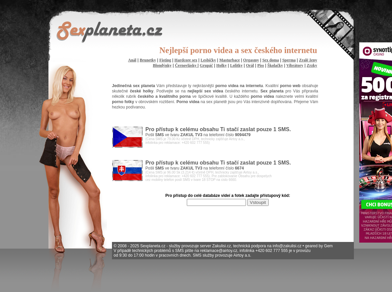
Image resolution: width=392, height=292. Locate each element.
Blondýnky (162, 65)
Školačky (275, 65)
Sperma (289, 60)
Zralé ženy (308, 60)
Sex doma (270, 60)
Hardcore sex (185, 60)
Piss (260, 65)
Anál (132, 60)
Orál (250, 65)
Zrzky (312, 65)
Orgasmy (251, 60)
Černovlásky (186, 65)
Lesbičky (208, 60)
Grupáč (206, 65)
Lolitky (236, 65)
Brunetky (148, 60)
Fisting (165, 60)
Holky (221, 65)
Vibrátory (294, 65)
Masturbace (229, 60)
